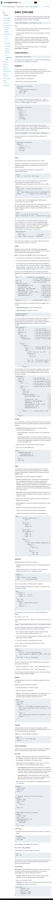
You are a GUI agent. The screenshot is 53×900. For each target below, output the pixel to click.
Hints (27, 6)
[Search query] (27, 2)
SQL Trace (7, 52)
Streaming (5, 64)
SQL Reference (20, 6)
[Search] (35, 2)
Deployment (6, 23)
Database (5, 61)
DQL (6, 41)
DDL (6, 36)
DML (6, 38)
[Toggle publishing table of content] (2, 11)
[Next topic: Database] (46, 6)
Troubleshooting (7, 71)
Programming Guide (10, 6)
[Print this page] (48, 6)
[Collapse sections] (44, 6)
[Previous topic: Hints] (45, 6)
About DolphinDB (7, 18)
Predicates (7, 43)
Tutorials (5, 83)
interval (18, 779)
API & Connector (7, 78)
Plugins (4, 80)
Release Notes (6, 85)
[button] (2, 18)
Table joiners (8, 46)
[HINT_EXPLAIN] (34, 6)
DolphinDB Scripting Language (6, 29)
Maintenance (6, 69)
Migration (5, 66)
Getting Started (6, 20)
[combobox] (6, 13)
